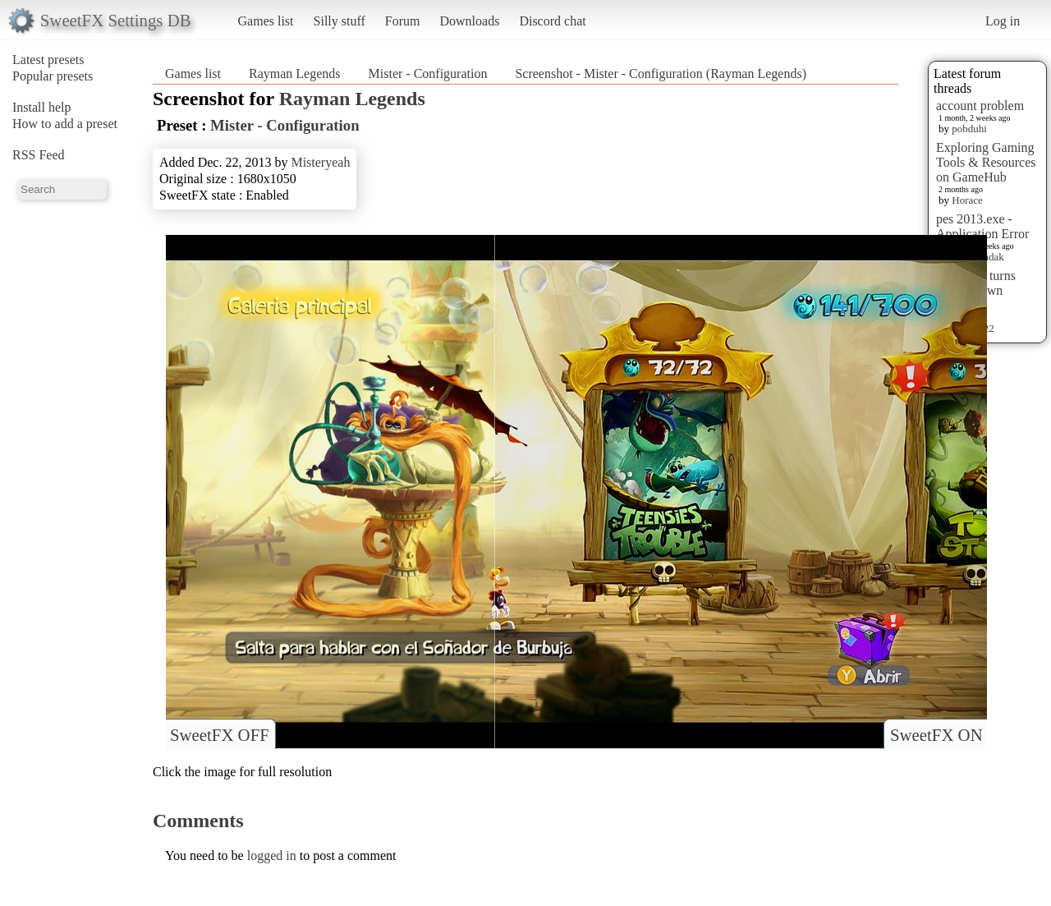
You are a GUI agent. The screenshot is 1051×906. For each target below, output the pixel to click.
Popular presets (52, 76)
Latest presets (48, 60)
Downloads (469, 21)
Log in (1002, 21)
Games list (266, 21)
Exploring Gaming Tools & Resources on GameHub (986, 162)
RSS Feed (38, 155)
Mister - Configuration (428, 73)
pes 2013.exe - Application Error (982, 226)
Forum (402, 21)
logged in (271, 855)
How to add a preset (64, 124)
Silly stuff (339, 21)
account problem (980, 106)
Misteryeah (320, 162)
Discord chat (552, 21)
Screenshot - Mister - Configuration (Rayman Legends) (660, 73)
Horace (967, 200)
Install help (41, 107)
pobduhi (969, 128)
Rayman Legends (295, 73)
